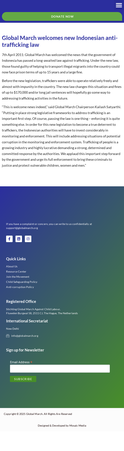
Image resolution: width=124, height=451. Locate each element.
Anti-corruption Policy (20, 306)
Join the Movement (17, 296)
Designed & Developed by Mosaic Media (62, 445)
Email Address (21, 382)
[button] (119, 9)
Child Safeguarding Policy (21, 301)
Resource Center (16, 291)
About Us (11, 286)
